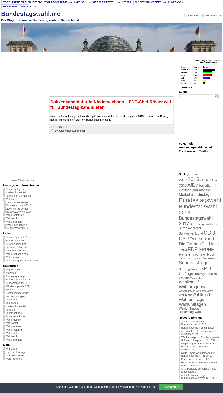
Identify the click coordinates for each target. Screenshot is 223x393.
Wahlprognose (14, 326)
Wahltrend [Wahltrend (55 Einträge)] (201, 294)
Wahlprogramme (15, 214)
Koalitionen (12, 302)
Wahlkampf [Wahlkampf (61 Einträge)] (189, 282)
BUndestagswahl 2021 (18, 286)
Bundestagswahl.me (31, 13)
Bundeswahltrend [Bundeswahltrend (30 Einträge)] (191, 233)
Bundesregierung (15, 276)
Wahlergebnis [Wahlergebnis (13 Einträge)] (196, 278)
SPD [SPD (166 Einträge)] (205, 268)
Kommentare (213, 15)
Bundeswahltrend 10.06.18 (196, 359)
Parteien (10, 309)
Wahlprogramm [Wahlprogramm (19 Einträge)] (204, 290)
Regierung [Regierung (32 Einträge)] (209, 258)
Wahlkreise (12, 199)
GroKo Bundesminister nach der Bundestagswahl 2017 (199, 364)
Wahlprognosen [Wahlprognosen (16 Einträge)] (187, 291)
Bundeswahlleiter (15, 240)
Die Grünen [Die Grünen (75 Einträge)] (190, 243)
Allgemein (11, 272)
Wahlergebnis (13, 319)
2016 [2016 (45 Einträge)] (213, 180)
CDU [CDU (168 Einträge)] (209, 233)
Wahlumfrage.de (15, 257)
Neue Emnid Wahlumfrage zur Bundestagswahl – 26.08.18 (198, 354)
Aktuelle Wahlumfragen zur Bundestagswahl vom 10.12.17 (198, 376)
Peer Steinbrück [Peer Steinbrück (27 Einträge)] (204, 254)
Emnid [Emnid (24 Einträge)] (183, 250)
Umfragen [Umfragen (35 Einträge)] (201, 274)
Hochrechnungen (15, 296)
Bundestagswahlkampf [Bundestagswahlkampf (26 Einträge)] (204, 224)
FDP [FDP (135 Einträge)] (193, 249)
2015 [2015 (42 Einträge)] (204, 180)
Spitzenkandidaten (16, 316)
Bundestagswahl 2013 (18, 279)
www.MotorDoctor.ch (23, 180)
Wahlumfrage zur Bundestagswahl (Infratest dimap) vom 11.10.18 (200, 339)
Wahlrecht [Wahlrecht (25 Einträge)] (185, 295)
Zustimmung (171, 386)
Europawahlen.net (16, 243)
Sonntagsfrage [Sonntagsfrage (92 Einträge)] (193, 262)
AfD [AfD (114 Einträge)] (191, 185)
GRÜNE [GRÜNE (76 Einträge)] (206, 249)
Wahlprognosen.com (17, 253)
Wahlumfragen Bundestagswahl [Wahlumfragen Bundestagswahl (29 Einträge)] (190, 310)
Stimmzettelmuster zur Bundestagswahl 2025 (193, 323)
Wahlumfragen (14, 221)
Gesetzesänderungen (17, 292)
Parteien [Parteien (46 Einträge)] (185, 254)
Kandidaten (12, 299)
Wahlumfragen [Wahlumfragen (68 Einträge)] (192, 304)
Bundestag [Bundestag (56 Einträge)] (200, 194)
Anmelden (11, 348)
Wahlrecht (11, 333)
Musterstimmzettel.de (17, 250)
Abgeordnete (13, 269)
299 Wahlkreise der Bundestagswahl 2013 (18, 204)
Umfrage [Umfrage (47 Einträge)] (186, 274)
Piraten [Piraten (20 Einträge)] (183, 258)
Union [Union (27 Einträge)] (213, 274)
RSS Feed (193, 15)
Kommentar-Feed (15, 355)
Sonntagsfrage (14, 312)
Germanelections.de (17, 247)
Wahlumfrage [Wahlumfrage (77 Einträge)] (191, 299)
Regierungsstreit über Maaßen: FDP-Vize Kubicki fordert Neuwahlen (198, 346)
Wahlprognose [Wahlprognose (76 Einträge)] (192, 286)
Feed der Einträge (16, 352)
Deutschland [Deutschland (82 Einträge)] (202, 238)
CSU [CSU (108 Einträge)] (184, 238)
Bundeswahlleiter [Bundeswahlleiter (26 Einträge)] (190, 228)
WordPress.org (14, 358)
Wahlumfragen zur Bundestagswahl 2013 (18, 226)
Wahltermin (12, 218)
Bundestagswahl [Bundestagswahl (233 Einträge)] (200, 200)
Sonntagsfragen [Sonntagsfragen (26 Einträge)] (189, 269)
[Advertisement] (23, 115)
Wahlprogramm (14, 329)
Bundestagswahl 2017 (18, 237)
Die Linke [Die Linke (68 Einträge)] (210, 244)
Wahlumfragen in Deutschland (22, 260)
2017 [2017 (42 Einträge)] (183, 186)
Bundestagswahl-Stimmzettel (197, 327)
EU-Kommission (15, 289)
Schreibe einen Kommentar (70, 130)
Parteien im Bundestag (18, 195)
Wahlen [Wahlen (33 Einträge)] (184, 277)
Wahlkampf (12, 323)
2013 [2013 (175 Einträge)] (193, 179)
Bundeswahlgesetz (16, 189)
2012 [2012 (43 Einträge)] (183, 180)
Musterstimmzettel (16, 192)
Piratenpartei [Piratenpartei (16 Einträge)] (194, 258)
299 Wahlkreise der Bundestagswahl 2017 (18, 210)
